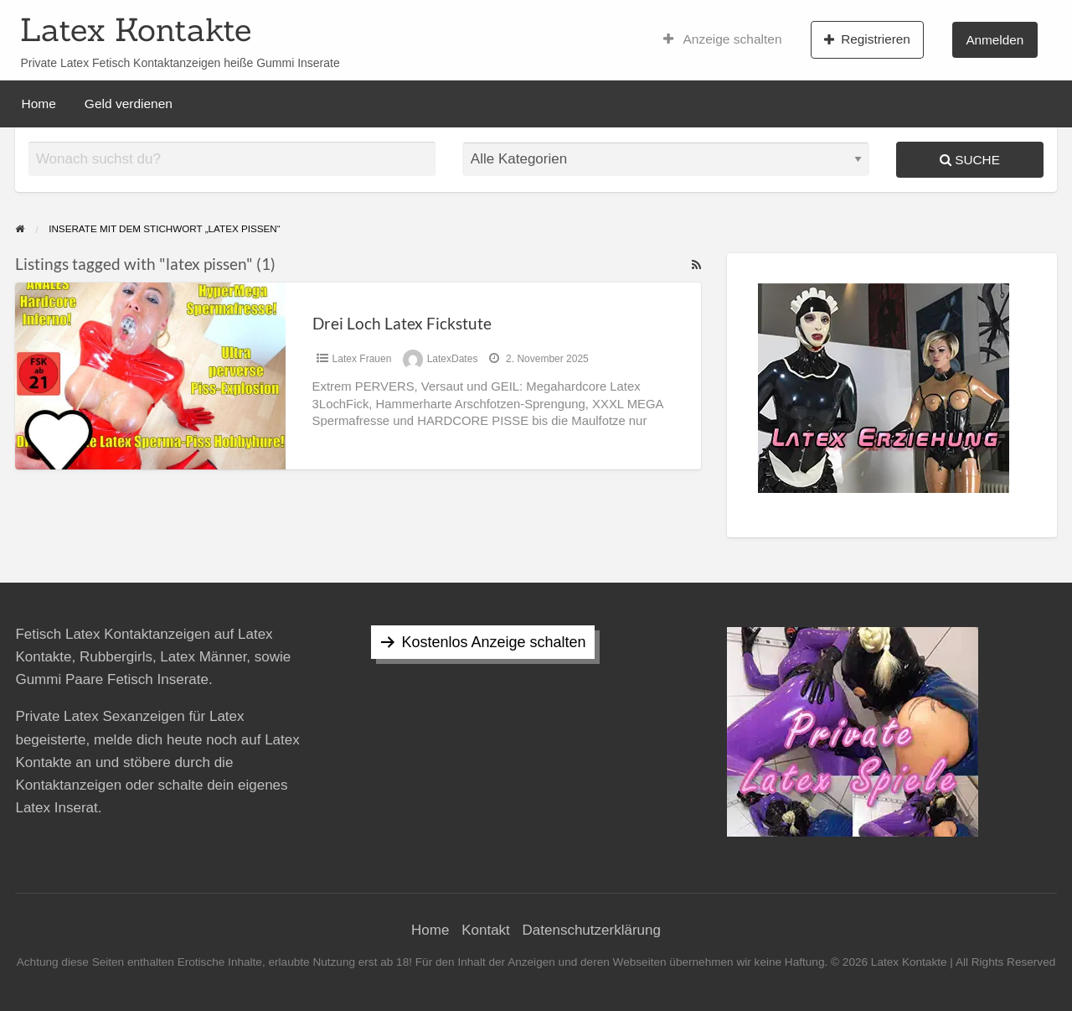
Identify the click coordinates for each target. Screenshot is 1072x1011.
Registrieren (867, 39)
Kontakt (485, 930)
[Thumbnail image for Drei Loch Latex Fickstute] (150, 376)
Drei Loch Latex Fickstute (402, 323)
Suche (970, 160)
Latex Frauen (362, 359)
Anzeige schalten (722, 39)
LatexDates (452, 359)
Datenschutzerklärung (592, 930)
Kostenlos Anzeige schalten (493, 642)
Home (39, 103)
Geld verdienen (129, 103)
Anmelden (994, 40)
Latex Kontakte (135, 29)
